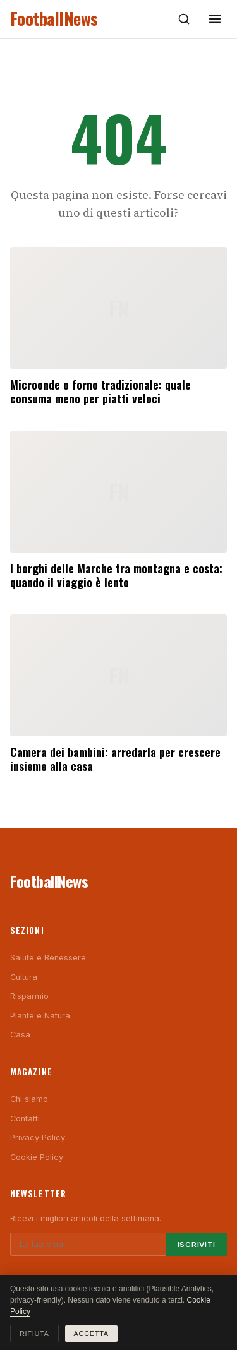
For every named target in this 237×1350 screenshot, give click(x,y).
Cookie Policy (36, 1157)
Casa (20, 1034)
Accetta (91, 1333)
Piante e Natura (40, 1015)
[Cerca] (184, 19)
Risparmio (29, 996)
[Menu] (215, 19)
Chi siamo (29, 1099)
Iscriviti (197, 1244)
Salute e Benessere (48, 957)
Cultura (23, 977)
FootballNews (54, 18)
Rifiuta (34, 1333)
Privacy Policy (37, 1137)
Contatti (25, 1118)
